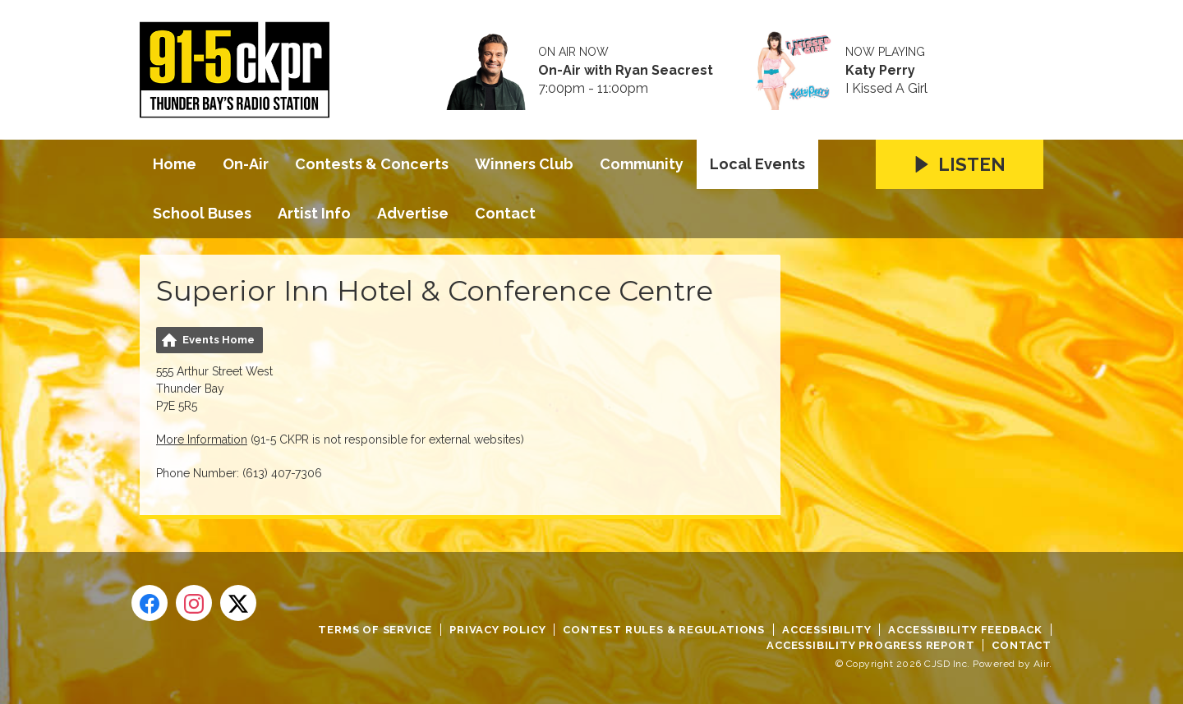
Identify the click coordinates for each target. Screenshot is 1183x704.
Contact (505, 213)
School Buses (202, 213)
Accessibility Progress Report (870, 645)
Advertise (413, 213)
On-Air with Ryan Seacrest (625, 70)
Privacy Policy (497, 629)
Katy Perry (880, 70)
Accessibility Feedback (965, 629)
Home (174, 164)
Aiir (1041, 663)
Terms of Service (375, 629)
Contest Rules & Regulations (664, 629)
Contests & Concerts (372, 164)
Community (642, 164)
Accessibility (826, 629)
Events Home (218, 340)
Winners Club (524, 164)
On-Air (246, 164)
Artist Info (314, 213)
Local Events (757, 164)
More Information (201, 439)
